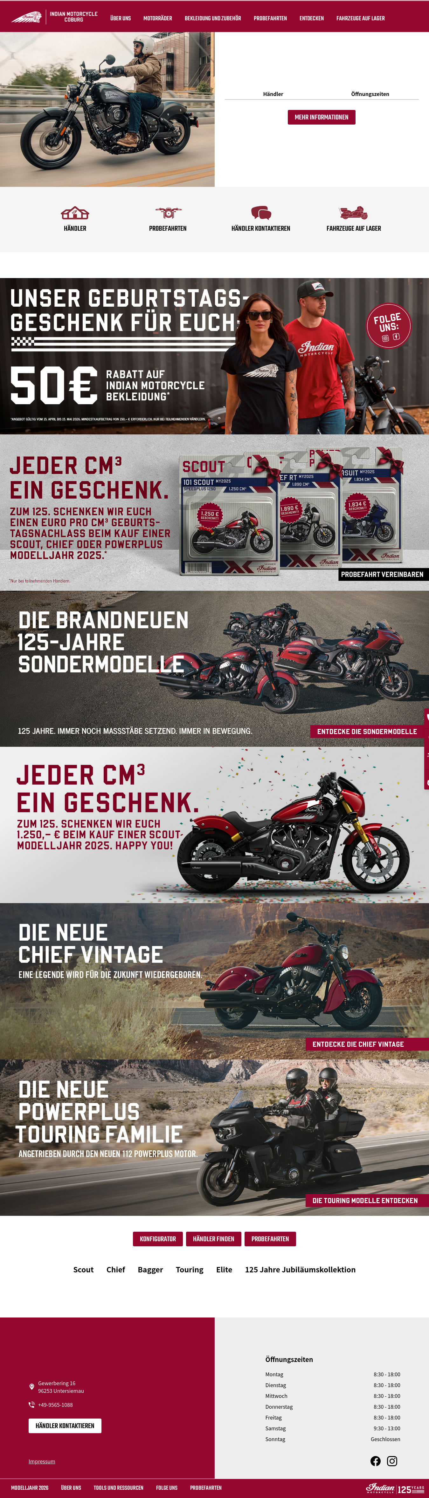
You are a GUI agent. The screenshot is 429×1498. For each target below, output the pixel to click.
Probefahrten (273, 16)
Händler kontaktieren (65, 1426)
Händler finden (213, 1239)
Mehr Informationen (322, 117)
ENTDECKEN (315, 16)
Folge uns (166, 1488)
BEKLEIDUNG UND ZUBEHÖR (216, 16)
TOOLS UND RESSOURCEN (118, 1488)
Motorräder (161, 16)
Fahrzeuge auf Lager (364, 16)
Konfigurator (158, 1239)
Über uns (124, 16)
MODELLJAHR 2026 (29, 1488)
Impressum (42, 1461)
